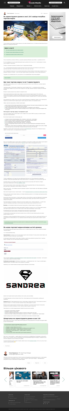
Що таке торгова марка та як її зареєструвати (14, 50)
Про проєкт (11, 396)
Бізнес (29, 6)
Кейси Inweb (51, 373)
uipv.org (23, 142)
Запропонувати (57, 37)
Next (63, 379)
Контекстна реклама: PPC (29, 398)
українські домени (33, 340)
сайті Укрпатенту (28, 128)
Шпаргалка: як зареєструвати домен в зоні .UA (14, 54)
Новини (12, 6)
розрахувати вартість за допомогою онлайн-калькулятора (36, 191)
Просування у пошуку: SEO (30, 396)
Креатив (46, 6)
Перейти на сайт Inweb (14, 2)
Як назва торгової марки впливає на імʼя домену (15, 52)
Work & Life (38, 6)
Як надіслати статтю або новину (15, 402)
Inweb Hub (55, 6)
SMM (13, 373)
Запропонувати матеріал (55, 2)
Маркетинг (20, 6)
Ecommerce (7, 345)
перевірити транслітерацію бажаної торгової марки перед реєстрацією (23, 257)
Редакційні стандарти (13, 398)
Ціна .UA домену (7, 77)
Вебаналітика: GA (28, 402)
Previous (5, 379)
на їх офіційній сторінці (21, 182)
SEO (41, 13)
